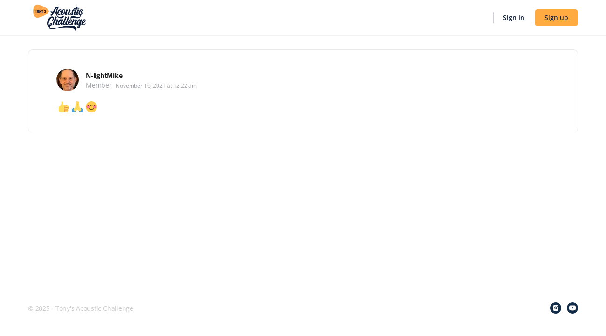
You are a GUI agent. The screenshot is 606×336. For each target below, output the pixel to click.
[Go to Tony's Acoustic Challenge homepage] (59, 16)
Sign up (556, 17)
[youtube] (572, 308)
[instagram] (555, 308)
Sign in (513, 17)
